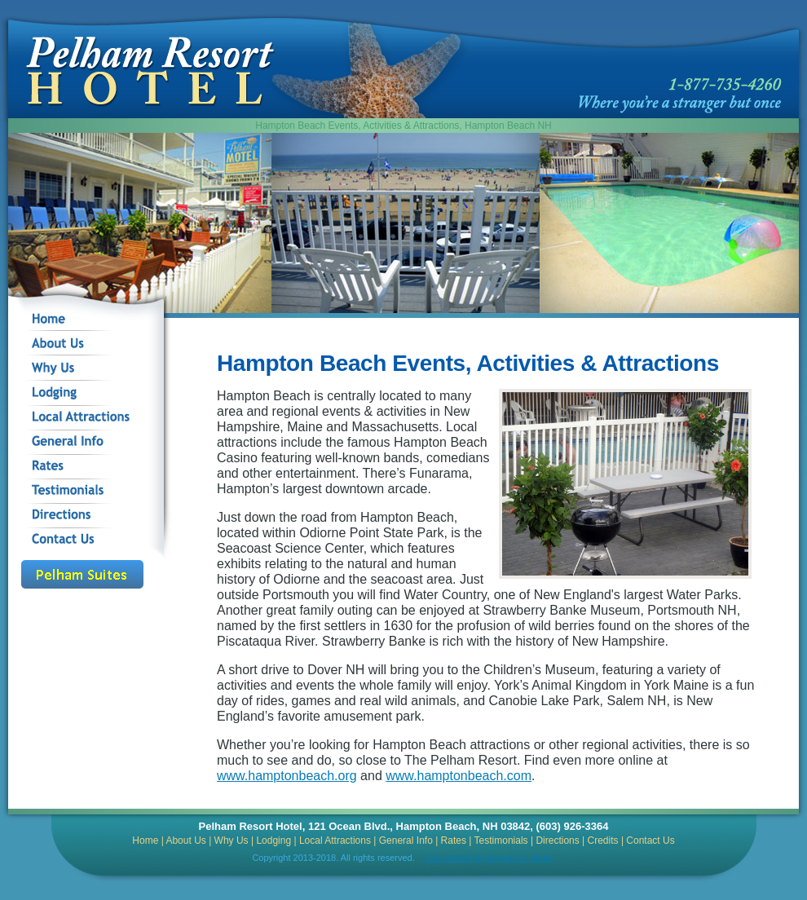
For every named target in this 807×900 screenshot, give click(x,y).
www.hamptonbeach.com (458, 776)
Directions (557, 840)
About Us (185, 840)
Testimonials (501, 840)
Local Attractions (335, 840)
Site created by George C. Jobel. (490, 857)
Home (145, 840)
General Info (406, 840)
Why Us (231, 840)
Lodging (273, 840)
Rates (453, 840)
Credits (603, 840)
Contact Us (650, 840)
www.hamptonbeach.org (287, 776)
